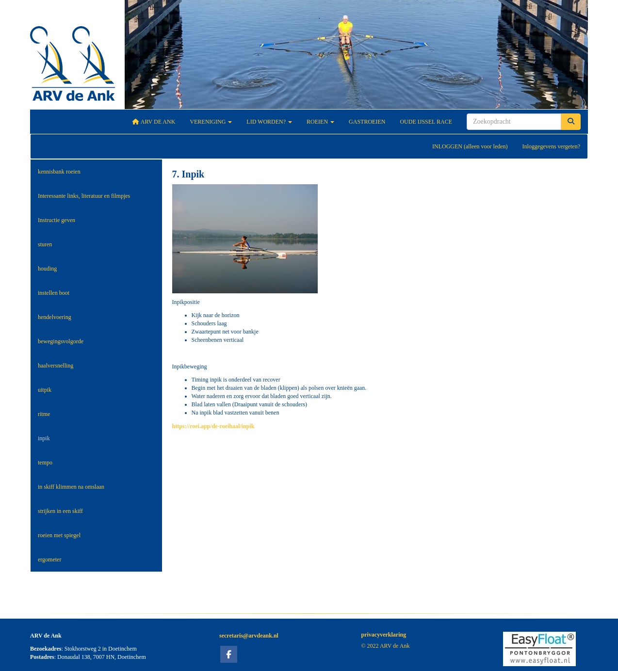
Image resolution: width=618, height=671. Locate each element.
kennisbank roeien (59, 171)
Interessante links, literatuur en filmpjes (84, 195)
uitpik (44, 389)
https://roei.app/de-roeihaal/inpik (213, 426)
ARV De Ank (154, 121)
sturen (45, 244)
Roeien (320, 121)
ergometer (49, 559)
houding (47, 268)
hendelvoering (54, 317)
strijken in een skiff (60, 511)
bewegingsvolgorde (60, 341)
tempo (45, 462)
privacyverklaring (384, 634)
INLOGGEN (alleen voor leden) (470, 146)
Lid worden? (269, 121)
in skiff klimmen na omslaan (71, 486)
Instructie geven (56, 220)
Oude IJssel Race (426, 121)
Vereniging (211, 121)
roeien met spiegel (59, 535)
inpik (44, 438)
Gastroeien (367, 121)
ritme (44, 414)
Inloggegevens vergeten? (551, 146)
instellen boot (53, 292)
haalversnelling (55, 365)
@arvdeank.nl (248, 635)
